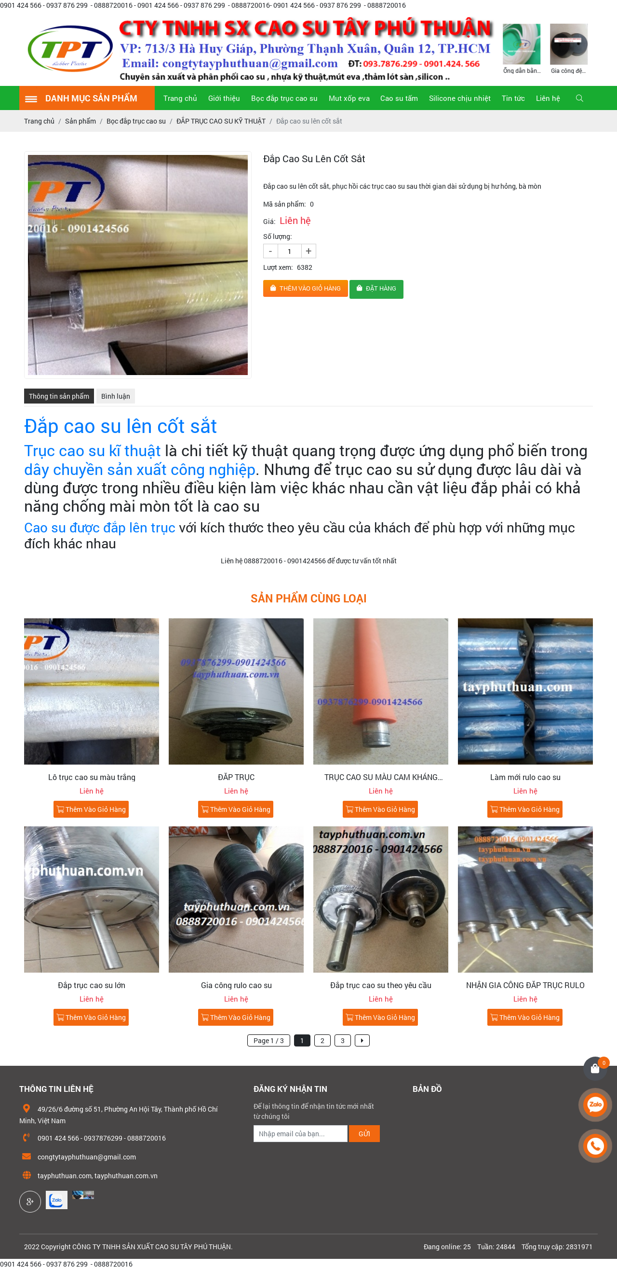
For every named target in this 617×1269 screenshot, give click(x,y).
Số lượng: (277, 236)
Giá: (269, 221)
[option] (522, 48)
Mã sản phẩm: (284, 204)
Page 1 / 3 (269, 1040)
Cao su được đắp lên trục (99, 527)
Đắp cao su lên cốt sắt (120, 425)
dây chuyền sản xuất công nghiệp (139, 469)
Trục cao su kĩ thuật (92, 450)
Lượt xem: (278, 267)
